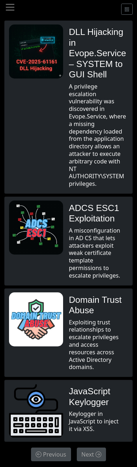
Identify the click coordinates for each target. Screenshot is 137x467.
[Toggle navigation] (10, 7)
